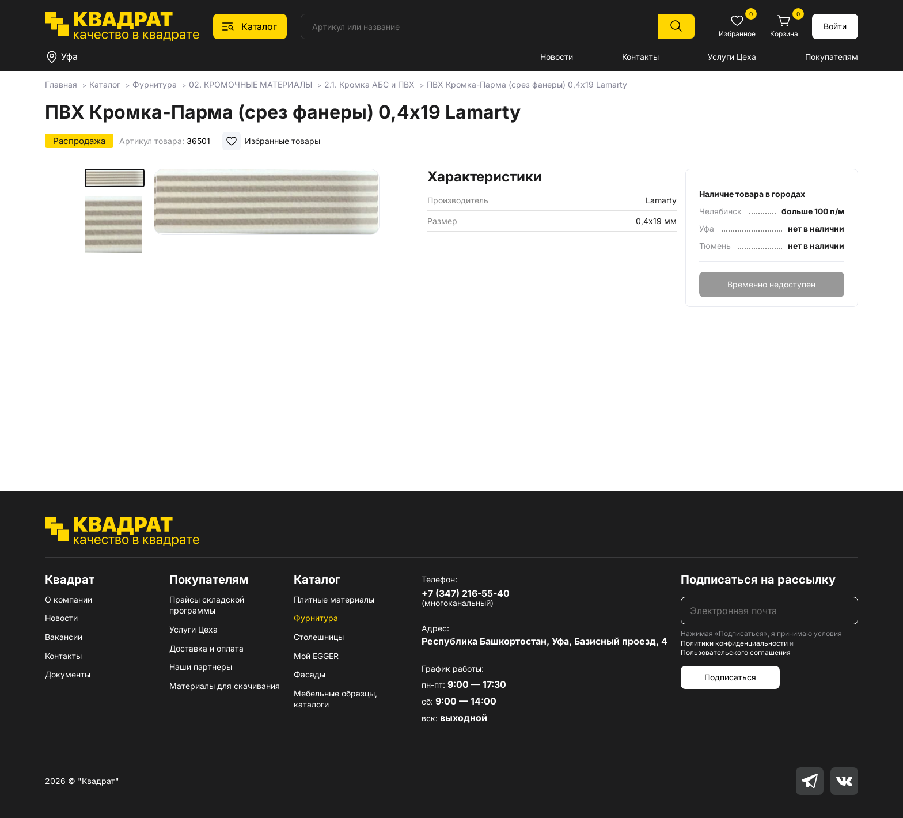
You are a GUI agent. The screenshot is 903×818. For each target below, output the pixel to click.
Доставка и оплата (206, 648)
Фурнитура (316, 618)
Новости (556, 57)
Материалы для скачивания (224, 686)
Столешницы (319, 637)
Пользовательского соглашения (736, 652)
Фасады (309, 674)
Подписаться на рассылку (758, 579)
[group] (267, 313)
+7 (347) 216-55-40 (466, 593)
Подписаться (730, 677)
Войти (835, 26)
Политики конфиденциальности (734, 643)
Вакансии (63, 637)
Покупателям (831, 57)
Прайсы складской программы (206, 605)
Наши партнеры (200, 667)
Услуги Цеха (732, 57)
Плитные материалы (334, 599)
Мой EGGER (316, 656)
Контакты (640, 57)
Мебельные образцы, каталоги (335, 699)
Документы (67, 674)
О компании (68, 599)
